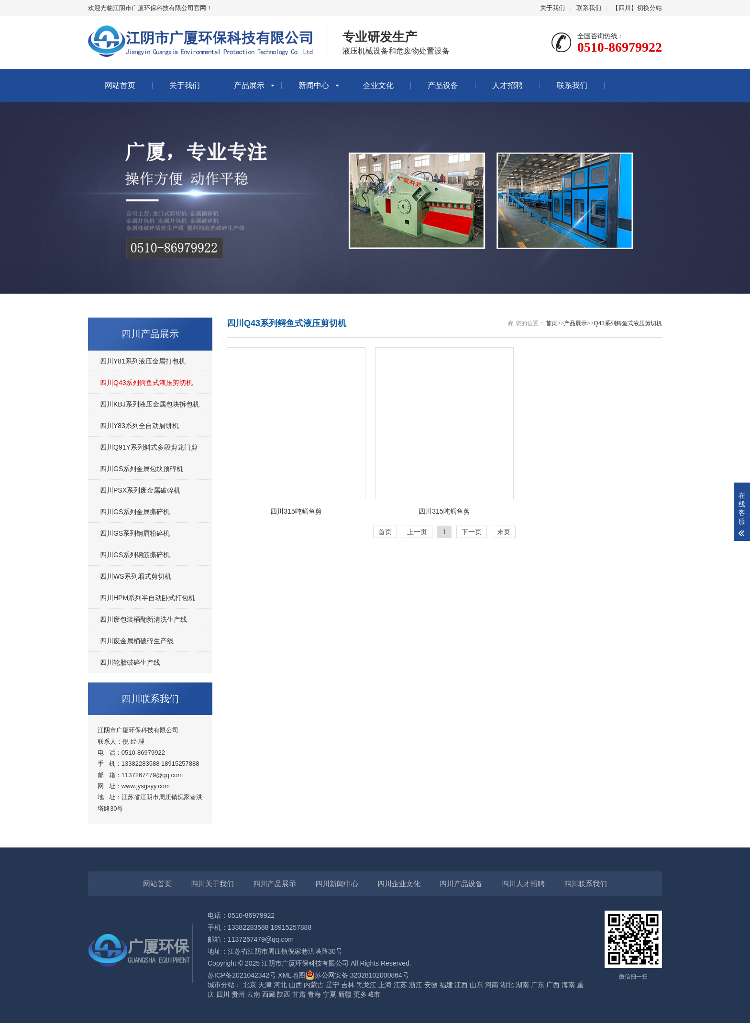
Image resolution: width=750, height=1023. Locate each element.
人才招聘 (507, 85)
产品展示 (249, 85)
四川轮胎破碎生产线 (130, 662)
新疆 (345, 994)
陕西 (283, 994)
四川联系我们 (585, 884)
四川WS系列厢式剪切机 (135, 576)
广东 (537, 985)
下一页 (472, 532)
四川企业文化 (398, 884)
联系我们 (588, 7)
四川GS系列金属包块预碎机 (141, 469)
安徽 (431, 985)
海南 (568, 985)
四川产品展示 (274, 884)
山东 (476, 985)
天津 (265, 985)
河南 (491, 985)
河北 (280, 985)
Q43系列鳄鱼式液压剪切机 (628, 323)
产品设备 (443, 85)
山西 (295, 985)
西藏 (269, 994)
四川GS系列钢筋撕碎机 (135, 555)
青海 (314, 994)
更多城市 (366, 994)
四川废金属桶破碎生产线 (137, 641)
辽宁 (332, 985)
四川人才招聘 (523, 884)
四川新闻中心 (336, 884)
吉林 (347, 985)
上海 (385, 985)
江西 (461, 985)
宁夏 (329, 994)
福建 (446, 985)
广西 (553, 985)
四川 (223, 994)
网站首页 (120, 85)
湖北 (507, 985)
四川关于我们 (212, 884)
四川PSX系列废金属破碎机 (140, 490)
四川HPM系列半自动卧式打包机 (147, 598)
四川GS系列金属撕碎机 (135, 512)
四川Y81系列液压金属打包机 (143, 361)
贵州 (238, 994)
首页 (551, 323)
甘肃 (299, 994)
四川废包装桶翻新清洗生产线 (143, 619)
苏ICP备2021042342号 (242, 975)
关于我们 (552, 7)
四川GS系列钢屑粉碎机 (135, 533)
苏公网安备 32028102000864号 (357, 975)
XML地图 (291, 975)
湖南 (522, 985)
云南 (253, 994)
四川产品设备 (461, 884)
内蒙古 (314, 985)
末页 (503, 532)
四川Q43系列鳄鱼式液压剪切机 (146, 382)
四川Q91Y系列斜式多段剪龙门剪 (149, 447)
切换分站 (649, 7)
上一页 (417, 532)
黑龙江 (366, 985)
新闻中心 (313, 85)
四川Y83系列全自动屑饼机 (139, 425)
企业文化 (378, 85)
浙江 (415, 985)
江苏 (400, 985)
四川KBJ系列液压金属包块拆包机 (149, 404)
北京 (249, 985)
